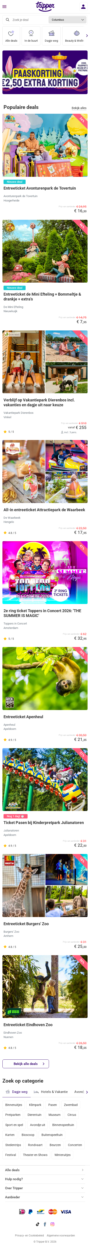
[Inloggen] (83, 6)
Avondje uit (37, 1125)
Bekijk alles (79, 108)
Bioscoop (28, 1135)
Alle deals (11, 34)
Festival (10, 1155)
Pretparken (13, 1115)
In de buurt (31, 34)
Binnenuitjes (13, 1105)
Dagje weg (51, 34)
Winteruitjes (62, 1155)
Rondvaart (35, 1145)
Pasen (52, 1105)
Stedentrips (13, 1145)
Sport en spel (14, 1125)
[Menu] (4, 7)
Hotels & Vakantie (51, 1091)
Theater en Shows (35, 1155)
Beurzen (55, 1145)
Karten (10, 1135)
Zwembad (71, 1105)
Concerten (75, 1145)
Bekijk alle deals (29, 1064)
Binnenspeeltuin (63, 1125)
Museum (54, 1115)
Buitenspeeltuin (52, 1135)
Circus (72, 1115)
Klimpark (35, 1105)
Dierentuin (34, 1115)
